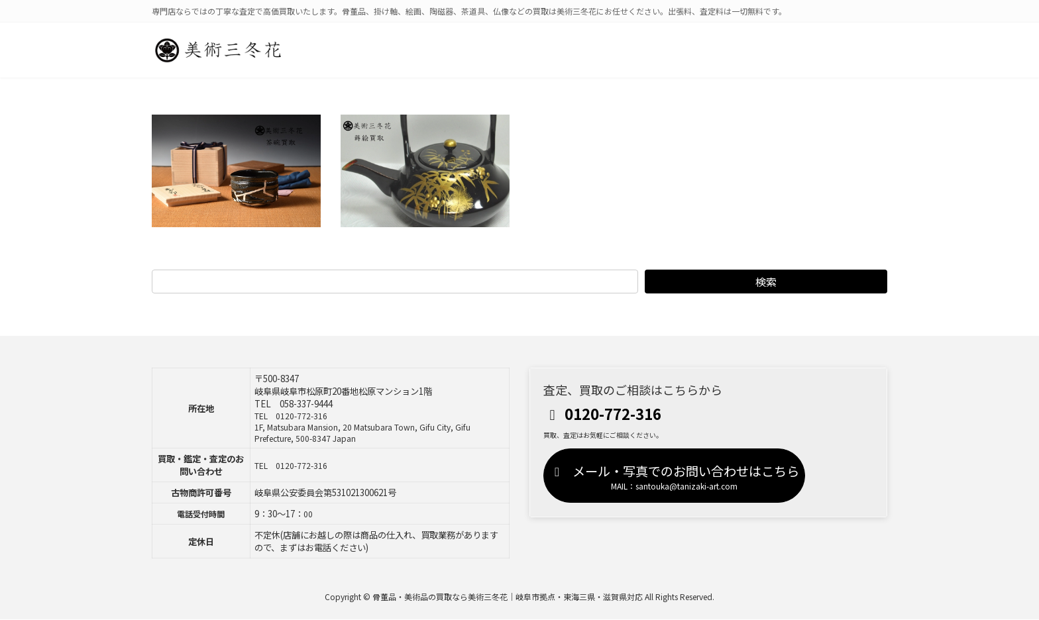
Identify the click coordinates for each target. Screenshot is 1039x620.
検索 (766, 281)
